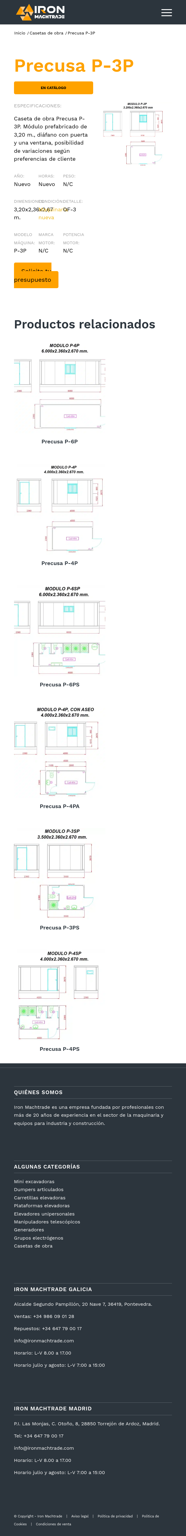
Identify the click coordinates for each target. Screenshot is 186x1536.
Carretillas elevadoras (39, 1198)
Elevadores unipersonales (44, 1214)
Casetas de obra (33, 1246)
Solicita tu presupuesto (32, 275)
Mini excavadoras (34, 1181)
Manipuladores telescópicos (47, 1222)
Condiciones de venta (53, 1524)
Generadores (29, 1230)
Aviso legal (79, 1516)
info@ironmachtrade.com (44, 1341)
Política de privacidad (115, 1516)
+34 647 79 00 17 (62, 1328)
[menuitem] (163, 12)
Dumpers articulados (39, 1189)
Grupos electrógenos (38, 1238)
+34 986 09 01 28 (53, 1316)
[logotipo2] (77, 12)
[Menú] (163, 12)
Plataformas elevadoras (42, 1205)
